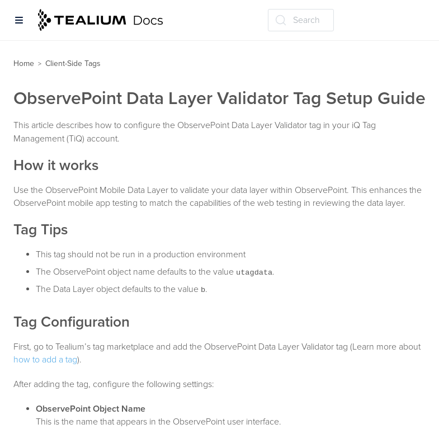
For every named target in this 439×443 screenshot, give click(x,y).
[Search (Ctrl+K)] (301, 20)
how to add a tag (45, 359)
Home (23, 63)
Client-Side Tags (73, 63)
